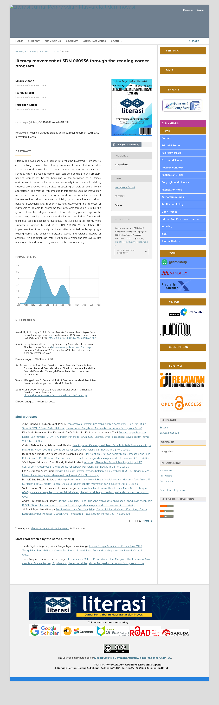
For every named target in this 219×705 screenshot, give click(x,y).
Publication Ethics (172, 194)
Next (146, 540)
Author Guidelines (173, 216)
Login (200, 10)
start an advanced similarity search (50, 547)
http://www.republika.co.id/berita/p (71, 366)
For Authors (166, 494)
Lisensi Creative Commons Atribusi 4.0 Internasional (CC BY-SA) (132, 677)
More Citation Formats (126, 270)
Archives (72, 60)
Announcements (94, 60)
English (164, 446)
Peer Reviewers (171, 172)
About (115, 60)
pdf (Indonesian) (127, 163)
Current (34, 60)
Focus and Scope (172, 179)
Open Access (170, 231)
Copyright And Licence (175, 201)
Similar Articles (26, 436)
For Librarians (167, 500)
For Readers (166, 489)
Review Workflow (172, 186)
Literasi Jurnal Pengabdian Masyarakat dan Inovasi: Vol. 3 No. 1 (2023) (106, 582)
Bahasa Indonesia (169, 451)
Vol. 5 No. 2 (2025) (49, 70)
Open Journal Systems (172, 509)
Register (188, 10)
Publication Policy (172, 223)
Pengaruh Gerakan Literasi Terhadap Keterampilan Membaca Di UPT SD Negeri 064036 (103, 490)
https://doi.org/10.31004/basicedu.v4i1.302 (72, 357)
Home (19, 60)
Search (195, 60)
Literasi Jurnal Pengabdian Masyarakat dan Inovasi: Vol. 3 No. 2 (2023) (104, 447)
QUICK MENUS (170, 142)
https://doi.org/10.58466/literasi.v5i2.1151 (45, 141)
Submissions (53, 60)
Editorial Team (171, 164)
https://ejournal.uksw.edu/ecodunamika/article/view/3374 (56, 414)
